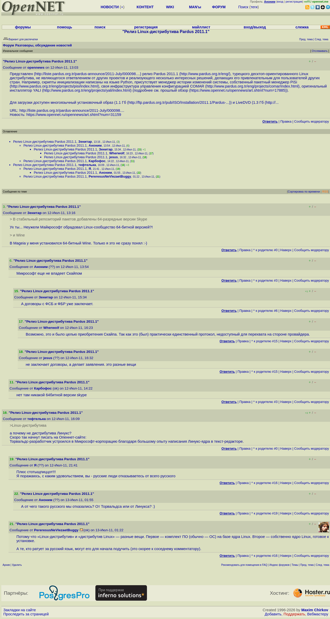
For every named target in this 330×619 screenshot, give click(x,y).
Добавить (273, 614)
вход (280, 1)
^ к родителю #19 (264, 513)
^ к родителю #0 (265, 250)
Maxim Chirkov (314, 610)
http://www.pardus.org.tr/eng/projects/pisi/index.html (54, 86)
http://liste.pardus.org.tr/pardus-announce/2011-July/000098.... (87, 74)
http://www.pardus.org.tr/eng (204, 74)
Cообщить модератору (311, 121)
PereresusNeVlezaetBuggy (110, 176)
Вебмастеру (317, 614)
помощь (64, 27)
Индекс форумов (279, 565)
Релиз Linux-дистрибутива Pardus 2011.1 (45, 142)
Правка (285, 121)
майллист (201, 27)
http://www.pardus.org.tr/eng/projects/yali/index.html (86, 90)
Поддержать (294, 614)
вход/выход (255, 27)
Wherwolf (117, 153)
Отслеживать (319, 51)
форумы (23, 27)
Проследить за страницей (26, 614)
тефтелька (87, 165)
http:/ (270, 102)
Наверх (286, 250)
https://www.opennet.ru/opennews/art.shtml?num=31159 (73, 115)
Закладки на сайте (19, 610)
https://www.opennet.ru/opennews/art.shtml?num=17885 (237, 90)
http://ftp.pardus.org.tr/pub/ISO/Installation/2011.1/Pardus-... (178, 102)
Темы (295, 565)
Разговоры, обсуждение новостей (43, 45)
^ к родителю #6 (265, 311)
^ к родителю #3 (265, 280)
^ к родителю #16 (264, 483)
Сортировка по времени (304, 191)
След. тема (322, 565)
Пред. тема (307, 565)
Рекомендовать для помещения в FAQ (244, 565)
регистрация (294, 1)
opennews (35, 67)
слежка (302, 27)
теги (254, 7)
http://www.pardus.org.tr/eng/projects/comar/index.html (252, 86)
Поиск (243, 7)
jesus (113, 157)
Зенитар (85, 142)
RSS (325, 191)
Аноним (95, 145)
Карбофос (97, 161)
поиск (99, 27)
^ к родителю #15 (264, 341)
